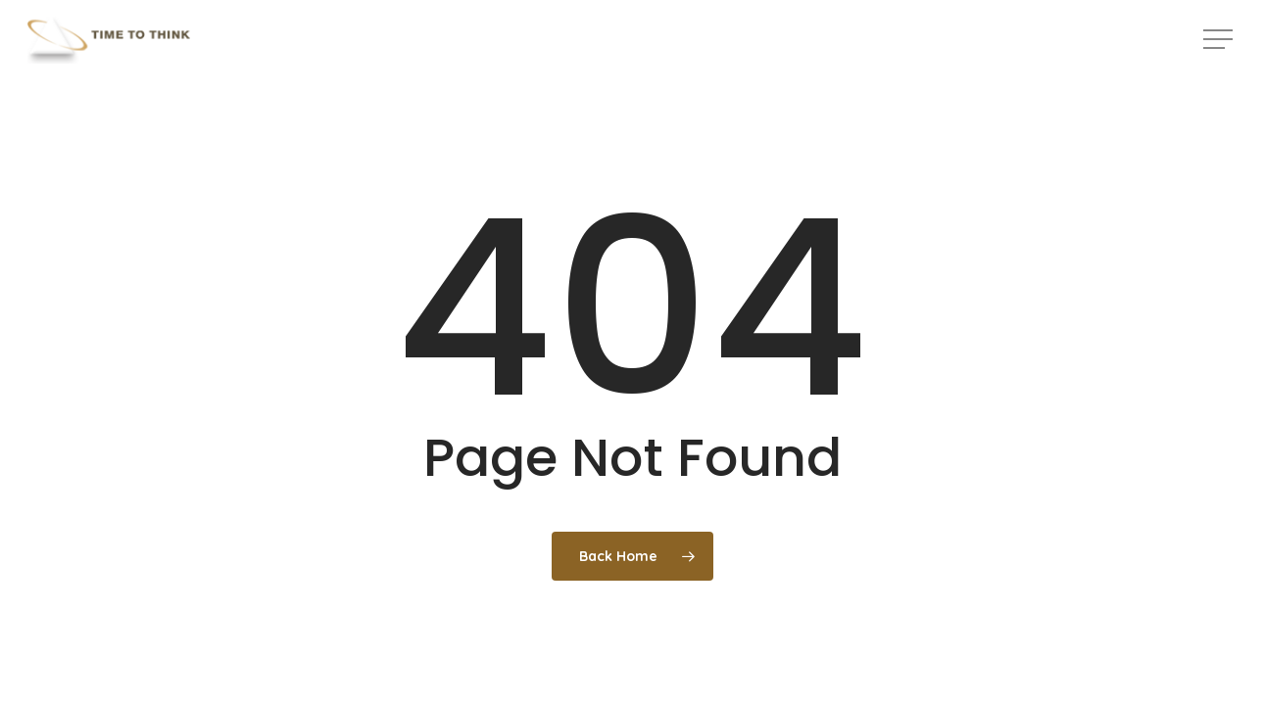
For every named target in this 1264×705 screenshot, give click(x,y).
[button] (1220, 39)
